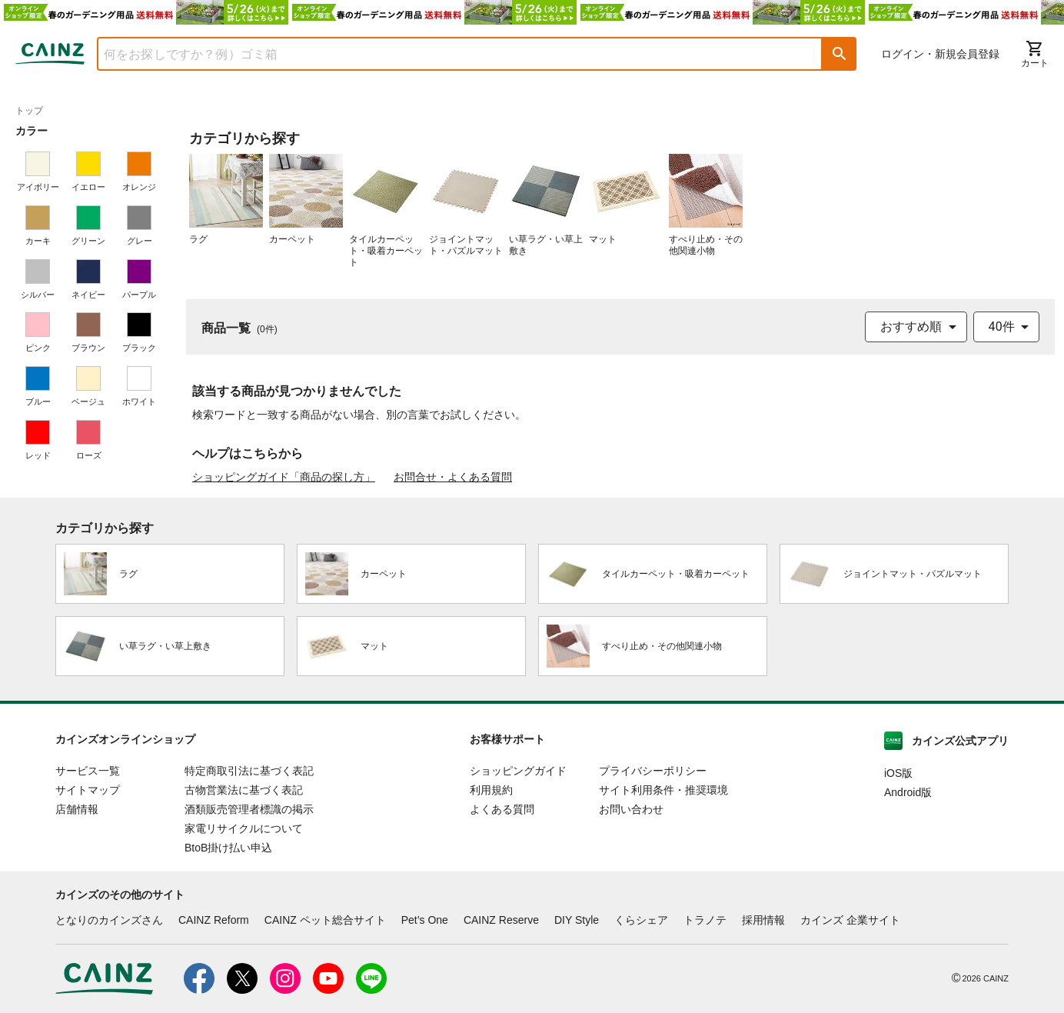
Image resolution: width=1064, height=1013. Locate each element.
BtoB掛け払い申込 (228, 847)
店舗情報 (76, 809)
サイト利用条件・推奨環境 (663, 790)
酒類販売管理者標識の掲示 (249, 809)
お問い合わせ (631, 809)
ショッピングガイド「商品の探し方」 (283, 477)
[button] (839, 54)
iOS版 (898, 773)
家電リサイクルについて (244, 828)
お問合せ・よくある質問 (453, 477)
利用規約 (491, 790)
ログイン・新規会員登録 (940, 54)
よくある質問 (502, 809)
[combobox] (448, 54)
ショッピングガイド (518, 771)
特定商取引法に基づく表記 (249, 771)
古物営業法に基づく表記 (244, 790)
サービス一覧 (87, 771)
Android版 (908, 792)
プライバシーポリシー (653, 771)
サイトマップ (87, 790)
